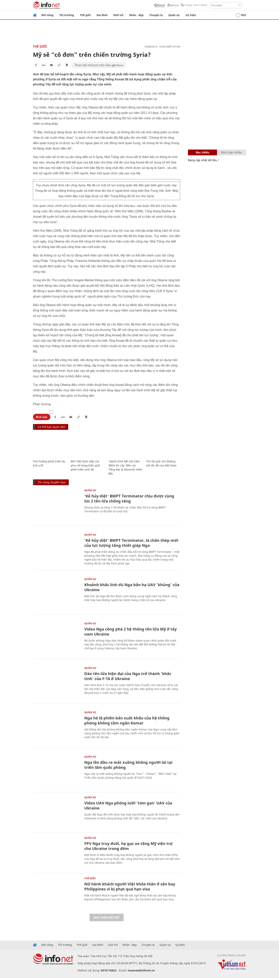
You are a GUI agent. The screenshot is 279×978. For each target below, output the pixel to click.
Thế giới (85, 15)
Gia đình (102, 15)
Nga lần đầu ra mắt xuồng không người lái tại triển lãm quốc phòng (128, 765)
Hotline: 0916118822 (193, 5)
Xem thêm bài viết (106, 917)
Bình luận (41, 417)
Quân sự (174, 15)
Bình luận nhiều (231, 152)
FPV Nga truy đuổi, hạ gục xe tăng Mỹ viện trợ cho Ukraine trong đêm (128, 846)
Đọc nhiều (202, 152)
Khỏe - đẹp (136, 15)
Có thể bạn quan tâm (51, 427)
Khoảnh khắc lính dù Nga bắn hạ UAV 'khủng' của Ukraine (131, 587)
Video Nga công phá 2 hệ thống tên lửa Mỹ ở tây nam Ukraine (130, 631)
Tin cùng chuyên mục (52, 482)
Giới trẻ (118, 15)
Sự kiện (191, 15)
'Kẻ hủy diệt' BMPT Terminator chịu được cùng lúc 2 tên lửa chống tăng (129, 498)
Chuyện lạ (156, 15)
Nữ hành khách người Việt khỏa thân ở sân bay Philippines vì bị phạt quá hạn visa (129, 886)
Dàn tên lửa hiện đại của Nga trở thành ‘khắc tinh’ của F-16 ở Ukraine (127, 676)
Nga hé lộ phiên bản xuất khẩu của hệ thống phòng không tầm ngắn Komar (127, 720)
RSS (241, 15)
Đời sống (47, 15)
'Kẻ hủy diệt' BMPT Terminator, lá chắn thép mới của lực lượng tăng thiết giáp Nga (131, 543)
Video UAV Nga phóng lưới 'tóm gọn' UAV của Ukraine (128, 805)
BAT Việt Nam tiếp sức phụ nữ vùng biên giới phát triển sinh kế (85, 465)
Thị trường (66, 15)
